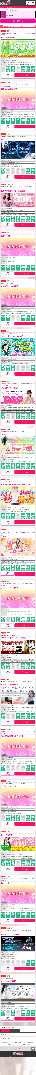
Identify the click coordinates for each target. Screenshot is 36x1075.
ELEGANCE (5, 236)
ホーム (3, 1042)
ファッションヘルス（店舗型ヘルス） (15, 455)
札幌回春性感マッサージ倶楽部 (13, 191)
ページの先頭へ (18, 1049)
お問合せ (3, 1034)
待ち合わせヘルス (11, 58)
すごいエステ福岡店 (8, 981)
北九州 (8, 876)
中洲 (8, 134)
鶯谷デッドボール (8, 37)
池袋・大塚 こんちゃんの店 (12, 336)
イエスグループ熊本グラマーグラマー (15, 484)
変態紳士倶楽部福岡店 (9, 684)
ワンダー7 (5, 536)
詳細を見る (25, 75)
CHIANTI (4, 434)
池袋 (8, 331)
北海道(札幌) (10, 184)
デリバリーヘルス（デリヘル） (13, 110)
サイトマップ (26, 1044)
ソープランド (10, 160)
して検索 (18, 21)
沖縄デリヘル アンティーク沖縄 (13, 638)
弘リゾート (5, 883)
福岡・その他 (10, 281)
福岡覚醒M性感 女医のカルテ (12, 736)
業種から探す (18, 1042)
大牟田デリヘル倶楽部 (9, 286)
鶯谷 (8, 31)
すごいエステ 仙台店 (9, 588)
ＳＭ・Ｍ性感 (10, 705)
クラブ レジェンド (8, 786)
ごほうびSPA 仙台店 (9, 388)
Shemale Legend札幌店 (10, 934)
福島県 (8, 232)
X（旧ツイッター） (16, 1044)
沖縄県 (8, 429)
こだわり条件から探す (28, 1042)
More (3, 139)
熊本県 (8, 479)
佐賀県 (8, 82)
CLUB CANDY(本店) (9, 89)
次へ (27, 1030)
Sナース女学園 (6, 835)
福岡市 (8, 729)
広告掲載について (5, 1038)
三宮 (8, 529)
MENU (32, 3)
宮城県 (8, 381)
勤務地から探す (10, 1042)
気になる (29, 3)
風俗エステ (9, 208)
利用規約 (9, 1044)
